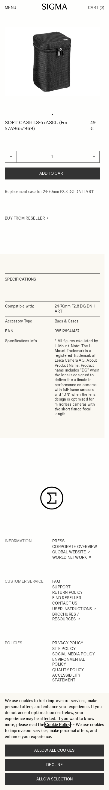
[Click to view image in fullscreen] (52, 61)
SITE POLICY (64, 648)
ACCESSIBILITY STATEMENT (66, 677)
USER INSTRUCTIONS (72, 609)
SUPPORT (61, 587)
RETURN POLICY (67, 592)
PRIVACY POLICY (67, 643)
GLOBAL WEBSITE (69, 552)
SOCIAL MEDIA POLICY (73, 654)
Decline (54, 764)
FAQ (56, 581)
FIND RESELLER (66, 598)
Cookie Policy (57, 724)
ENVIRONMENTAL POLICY (68, 661)
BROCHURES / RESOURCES (65, 616)
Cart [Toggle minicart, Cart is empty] (96, 7)
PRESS (58, 541)
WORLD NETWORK (69, 557)
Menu (10, 7)
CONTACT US (64, 603)
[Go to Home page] (54, 7)
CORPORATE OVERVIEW (74, 546)
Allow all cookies (54, 750)
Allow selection (54, 779)
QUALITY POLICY (68, 670)
